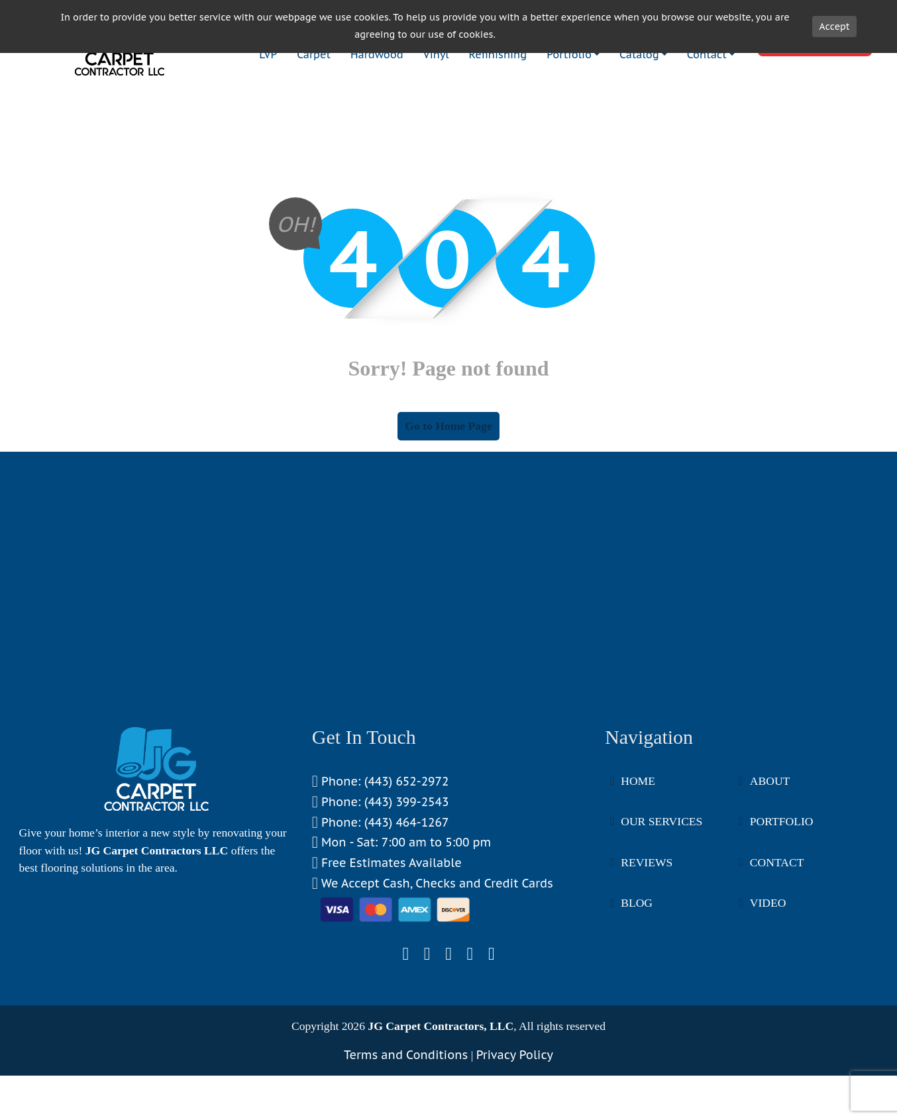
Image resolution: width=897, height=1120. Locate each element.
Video (768, 955)
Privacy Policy (514, 1107)
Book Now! (815, 94)
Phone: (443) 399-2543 (380, 855)
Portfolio (782, 874)
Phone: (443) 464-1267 (380, 876)
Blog (637, 955)
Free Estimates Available (387, 916)
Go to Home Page (448, 478)
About (770, 833)
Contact (777, 915)
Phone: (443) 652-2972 (380, 835)
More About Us (55, 949)
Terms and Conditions (406, 1107)
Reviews (646, 915)
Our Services (661, 874)
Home (638, 833)
